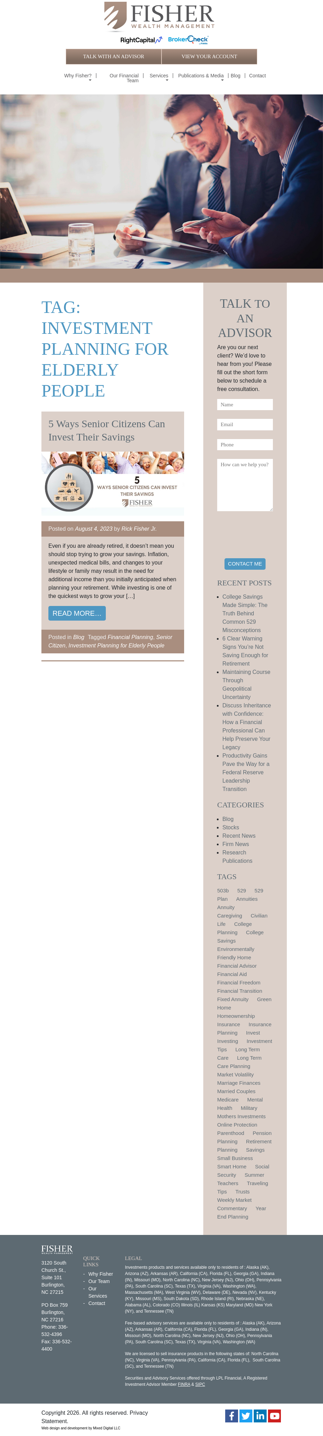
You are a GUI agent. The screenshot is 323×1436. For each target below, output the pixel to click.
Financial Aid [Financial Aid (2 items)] (232, 974)
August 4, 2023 (94, 529)
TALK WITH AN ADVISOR (113, 56)
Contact (257, 75)
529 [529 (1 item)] (241, 890)
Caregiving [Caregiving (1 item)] (229, 916)
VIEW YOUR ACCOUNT (209, 56)
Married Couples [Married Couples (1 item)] (236, 1091)
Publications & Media (201, 75)
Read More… (77, 613)
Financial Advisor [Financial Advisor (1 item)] (237, 966)
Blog (236, 75)
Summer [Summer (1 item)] (255, 1175)
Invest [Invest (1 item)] (253, 1033)
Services (159, 75)
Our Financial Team (124, 78)
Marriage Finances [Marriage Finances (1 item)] (238, 1083)
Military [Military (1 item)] (249, 1108)
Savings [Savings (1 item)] (255, 1150)
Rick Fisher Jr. (139, 529)
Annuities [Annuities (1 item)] (247, 899)
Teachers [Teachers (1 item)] (227, 1183)
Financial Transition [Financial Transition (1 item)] (239, 991)
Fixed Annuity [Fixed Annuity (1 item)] (233, 999)
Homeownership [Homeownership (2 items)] (236, 1016)
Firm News (235, 844)
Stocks (230, 827)
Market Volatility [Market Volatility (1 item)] (235, 1074)
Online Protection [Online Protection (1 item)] (237, 1125)
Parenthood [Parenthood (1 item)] (230, 1133)
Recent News (238, 836)
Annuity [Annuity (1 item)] (226, 907)
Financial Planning (130, 637)
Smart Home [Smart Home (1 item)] (231, 1166)
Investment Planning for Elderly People (117, 645)
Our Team (99, 1281)
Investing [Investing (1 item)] (227, 1041)
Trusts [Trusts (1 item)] (242, 1192)
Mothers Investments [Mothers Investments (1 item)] (241, 1116)
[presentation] (270, 536)
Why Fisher (100, 1274)
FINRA (184, 1384)
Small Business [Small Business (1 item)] (235, 1158)
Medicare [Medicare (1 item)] (228, 1100)
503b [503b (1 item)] (223, 890)
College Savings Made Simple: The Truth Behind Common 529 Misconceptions (245, 613)
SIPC (200, 1384)
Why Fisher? (78, 75)
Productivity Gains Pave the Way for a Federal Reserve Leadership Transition (245, 772)
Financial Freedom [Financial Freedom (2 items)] (238, 982)
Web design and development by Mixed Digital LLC (80, 1428)
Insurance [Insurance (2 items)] (228, 1024)
